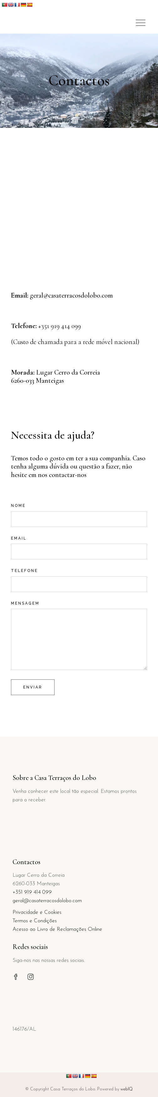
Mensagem (79, 608)
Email (79, 543)
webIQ (126, 1089)
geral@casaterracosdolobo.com (71, 295)
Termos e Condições (35, 921)
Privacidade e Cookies (37, 912)
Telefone (79, 576)
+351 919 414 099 (32, 892)
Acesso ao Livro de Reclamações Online (57, 929)
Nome (79, 510)
